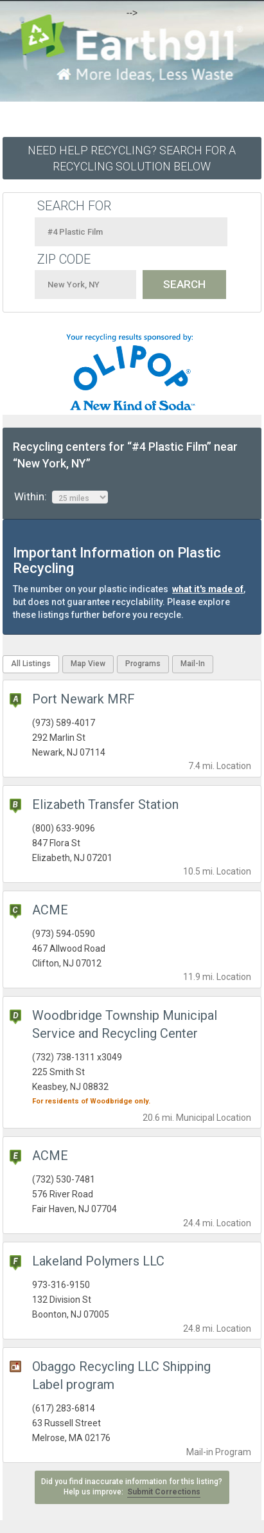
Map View (88, 663)
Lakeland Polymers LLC (98, 1261)
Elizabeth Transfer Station (105, 804)
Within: (61, 497)
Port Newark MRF (83, 699)
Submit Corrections (163, 1491)
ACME (50, 910)
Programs (143, 663)
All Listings (31, 663)
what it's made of (207, 589)
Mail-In (192, 663)
